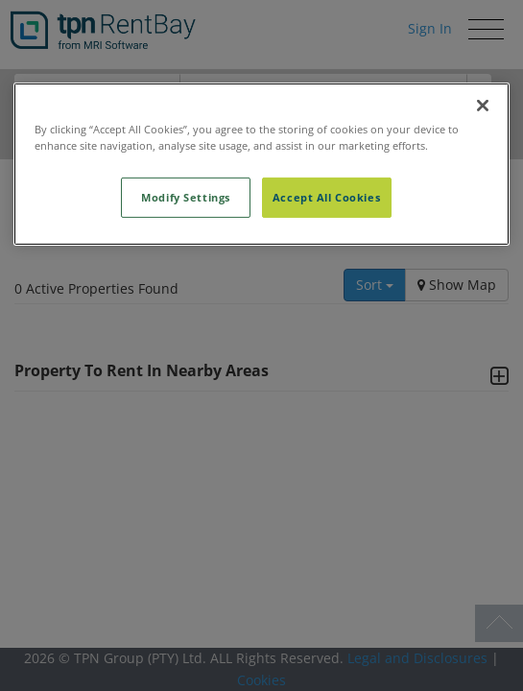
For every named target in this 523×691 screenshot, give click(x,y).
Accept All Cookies (326, 197)
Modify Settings (185, 197)
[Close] (483, 105)
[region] (262, 164)
